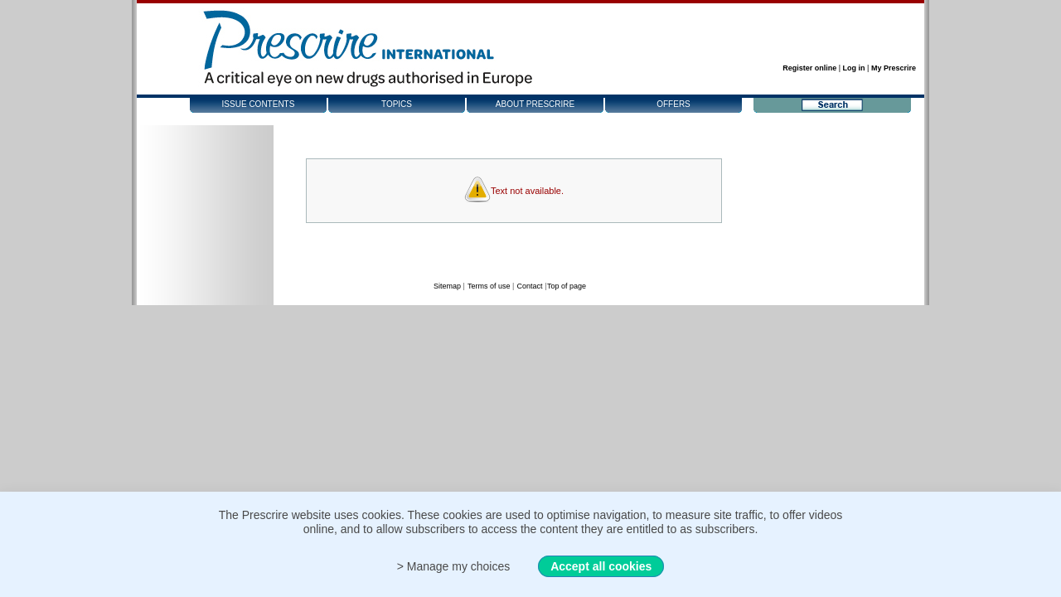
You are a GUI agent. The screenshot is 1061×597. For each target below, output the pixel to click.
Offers (673, 104)
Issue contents (258, 104)
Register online (809, 68)
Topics (396, 104)
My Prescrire (893, 68)
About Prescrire (535, 104)
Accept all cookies (601, 566)
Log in (854, 68)
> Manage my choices (454, 566)
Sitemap (447, 286)
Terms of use (489, 286)
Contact (529, 286)
